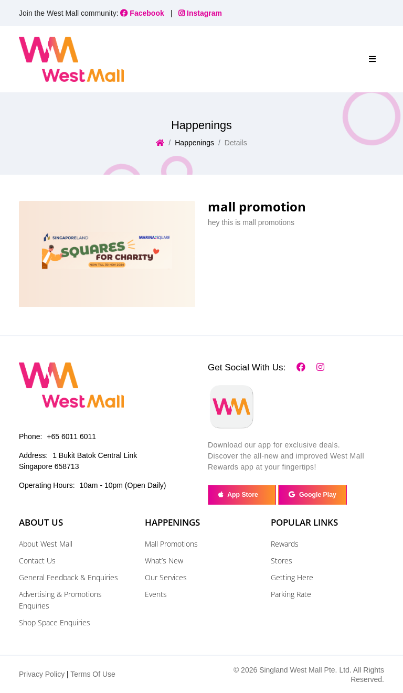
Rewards (285, 544)
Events (156, 594)
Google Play (312, 494)
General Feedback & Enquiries (68, 577)
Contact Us (37, 561)
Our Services (166, 577)
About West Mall (45, 544)
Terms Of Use (92, 674)
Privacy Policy (42, 674)
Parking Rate (291, 594)
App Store (241, 494)
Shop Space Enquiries (54, 622)
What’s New (164, 561)
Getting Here (292, 577)
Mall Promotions (171, 544)
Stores (281, 561)
